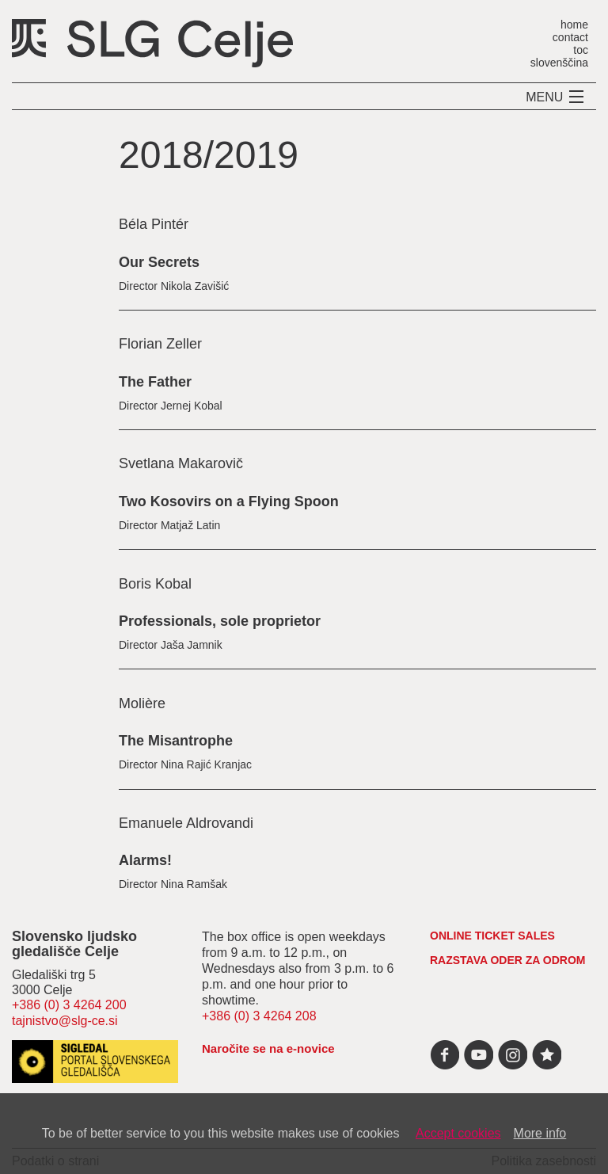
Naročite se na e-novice (268, 1048)
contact (570, 37)
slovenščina (559, 62)
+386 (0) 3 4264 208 (259, 1016)
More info (540, 1133)
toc (580, 49)
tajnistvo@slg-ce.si (65, 1020)
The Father (155, 382)
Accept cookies (458, 1133)
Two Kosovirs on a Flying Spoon (229, 501)
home (574, 24)
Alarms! (145, 860)
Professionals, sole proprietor (220, 621)
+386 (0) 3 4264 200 (69, 1005)
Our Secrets (159, 262)
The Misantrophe (176, 741)
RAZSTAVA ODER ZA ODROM (508, 960)
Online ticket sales (492, 935)
